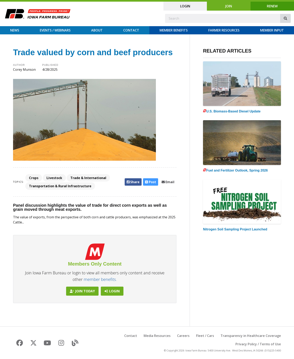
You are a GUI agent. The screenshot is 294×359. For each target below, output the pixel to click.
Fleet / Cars (205, 335)
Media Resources (157, 335)
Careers (183, 335)
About (97, 30)
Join (228, 6)
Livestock (54, 178)
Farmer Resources (224, 30)
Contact (131, 30)
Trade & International (88, 178)
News (14, 30)
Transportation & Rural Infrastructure (60, 186)
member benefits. (100, 279)
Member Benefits (174, 30)
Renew (272, 6)
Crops (33, 178)
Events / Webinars (55, 30)
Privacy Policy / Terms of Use (258, 344)
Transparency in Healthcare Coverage (251, 335)
